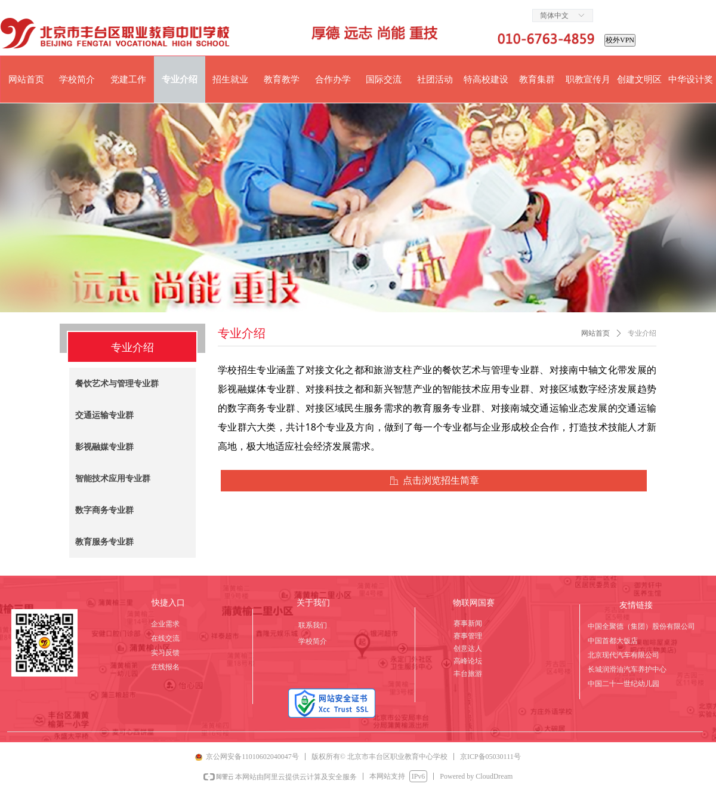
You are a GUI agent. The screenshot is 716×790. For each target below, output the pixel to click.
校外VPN (620, 40)
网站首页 (595, 333)
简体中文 (554, 15)
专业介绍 (642, 333)
